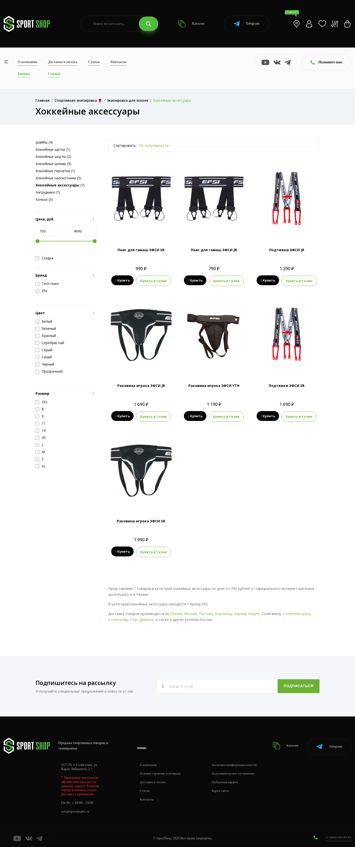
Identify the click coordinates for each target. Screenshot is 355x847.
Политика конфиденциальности (236, 762)
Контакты (118, 62)
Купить (122, 280)
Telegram (247, 24)
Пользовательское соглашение (235, 771)
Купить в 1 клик (153, 280)
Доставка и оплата (62, 62)
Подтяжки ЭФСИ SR (286, 385)
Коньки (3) (44, 199)
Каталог (191, 24)
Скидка (44, 258)
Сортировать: (125, 145)
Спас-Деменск (142, 618)
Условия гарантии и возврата (161, 771)
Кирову (240, 612)
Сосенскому (118, 618)
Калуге (254, 612)
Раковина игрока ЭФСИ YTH (213, 385)
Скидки (54, 74)
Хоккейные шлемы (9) (53, 163)
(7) (60, 185)
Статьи (94, 62)
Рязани (176, 612)
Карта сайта (222, 788)
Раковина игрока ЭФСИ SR (141, 520)
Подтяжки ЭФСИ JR (286, 250)
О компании (27, 62)
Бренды (24, 74)
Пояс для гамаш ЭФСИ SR (141, 250)
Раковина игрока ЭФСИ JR (141, 385)
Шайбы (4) (44, 142)
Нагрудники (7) (48, 192)
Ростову (206, 612)
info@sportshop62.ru (75, 809)
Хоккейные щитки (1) (53, 149)
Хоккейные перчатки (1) (55, 170)
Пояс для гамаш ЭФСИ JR (214, 250)
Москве (190, 612)
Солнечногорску (296, 612)
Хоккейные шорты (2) (53, 156)
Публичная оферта (227, 779)
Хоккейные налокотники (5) (58, 178)
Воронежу (223, 612)
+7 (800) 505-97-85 (337, 834)
